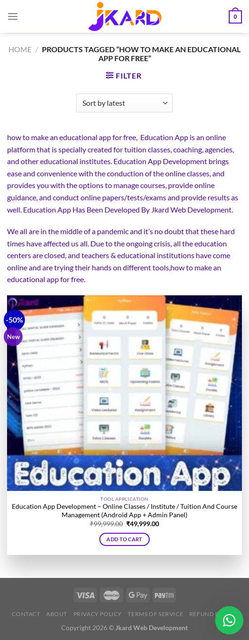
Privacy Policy (97, 613)
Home (20, 49)
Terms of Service (155, 613)
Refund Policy (213, 613)
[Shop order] (124, 103)
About (56, 613)
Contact (26, 613)
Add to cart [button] (124, 539)
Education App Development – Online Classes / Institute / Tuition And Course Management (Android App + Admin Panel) (124, 511)
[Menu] (12, 16)
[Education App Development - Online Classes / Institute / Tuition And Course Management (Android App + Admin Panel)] (124, 393)
